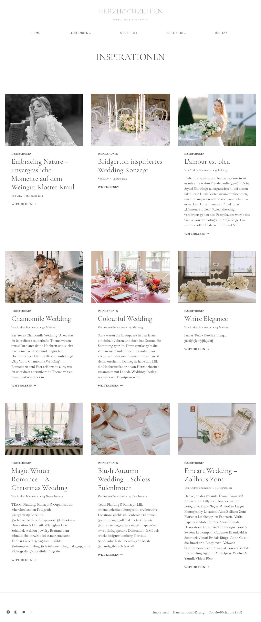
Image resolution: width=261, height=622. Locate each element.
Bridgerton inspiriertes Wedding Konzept (130, 165)
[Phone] (30, 612)
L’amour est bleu (207, 161)
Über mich (128, 33)
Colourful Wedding (125, 318)
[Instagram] (15, 612)
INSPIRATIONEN (21, 153)
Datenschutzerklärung (189, 612)
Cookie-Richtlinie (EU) (225, 612)
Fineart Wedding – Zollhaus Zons (210, 474)
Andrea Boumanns (200, 170)
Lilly (19, 195)
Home (36, 33)
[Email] (23, 612)
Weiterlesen (23, 204)
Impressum (161, 612)
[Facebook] (8, 612)
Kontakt (222, 33)
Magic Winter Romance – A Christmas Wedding (39, 479)
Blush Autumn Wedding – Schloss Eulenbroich (124, 479)
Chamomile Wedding (41, 318)
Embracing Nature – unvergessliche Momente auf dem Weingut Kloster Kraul (42, 174)
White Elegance (206, 318)
